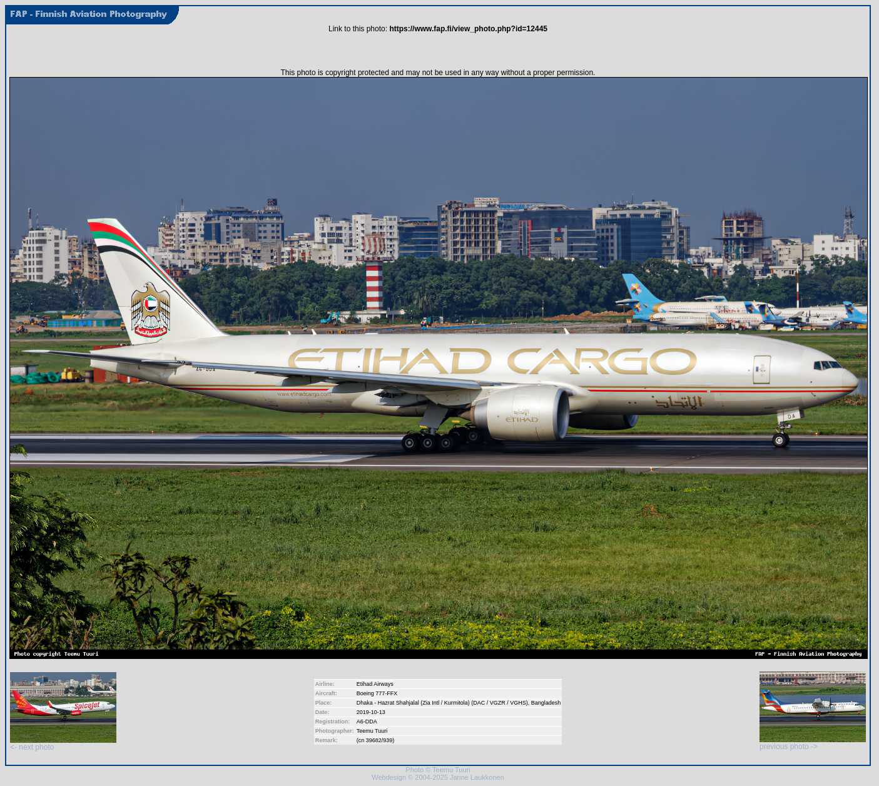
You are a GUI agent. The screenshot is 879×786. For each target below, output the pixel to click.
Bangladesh (546, 703)
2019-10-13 (371, 712)
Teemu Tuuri (372, 731)
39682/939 (379, 740)
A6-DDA (367, 721)
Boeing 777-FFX (377, 693)
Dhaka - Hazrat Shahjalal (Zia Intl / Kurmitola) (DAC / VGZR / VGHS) (442, 703)
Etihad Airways (375, 684)
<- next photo (63, 744)
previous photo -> (813, 743)
